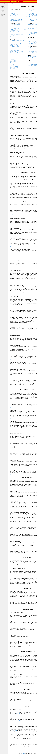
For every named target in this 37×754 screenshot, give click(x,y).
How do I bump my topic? (14, 55)
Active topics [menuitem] (3, 14)
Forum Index (3, 7)
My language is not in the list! (14, 30)
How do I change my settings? (15, 24)
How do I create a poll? (14, 44)
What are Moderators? (31, 12)
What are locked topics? (14, 67)
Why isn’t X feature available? (32, 63)
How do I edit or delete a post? (15, 41)
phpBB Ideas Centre (22, 720)
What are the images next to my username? (17, 31)
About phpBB (18, 713)
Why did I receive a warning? (14, 50)
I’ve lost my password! (13, 18)
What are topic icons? (13, 68)
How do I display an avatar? (14, 32)
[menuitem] (12, 3)
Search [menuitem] (2, 15)
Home (25, 0)
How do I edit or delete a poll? (15, 46)
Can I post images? (13, 62)
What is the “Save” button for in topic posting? (17, 52)
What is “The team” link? (31, 20)
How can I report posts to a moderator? (16, 51)
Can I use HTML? (13, 60)
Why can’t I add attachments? (15, 49)
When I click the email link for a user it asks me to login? (18, 36)
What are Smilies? (13, 61)
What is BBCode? (13, 59)
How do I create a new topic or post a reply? (17, 40)
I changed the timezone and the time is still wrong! (18, 29)
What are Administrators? (32, 10)
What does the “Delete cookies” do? (16, 20)
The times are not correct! (14, 28)
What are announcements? (14, 65)
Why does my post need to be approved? (17, 53)
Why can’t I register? (13, 13)
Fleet (29, 0)
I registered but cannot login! (14, 14)
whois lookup (14, 730)
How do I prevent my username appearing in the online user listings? (18, 26)
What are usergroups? (31, 13)
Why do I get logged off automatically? (16, 19)
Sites (33, 0)
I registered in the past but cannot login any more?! (18, 16)
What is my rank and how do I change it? (16, 34)
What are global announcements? (15, 64)
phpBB (13, 214)
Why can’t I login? (13, 15)
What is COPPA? (12, 12)
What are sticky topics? (14, 66)
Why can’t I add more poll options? (15, 45)
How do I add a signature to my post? (16, 43)
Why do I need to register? (14, 10)
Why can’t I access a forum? (14, 47)
